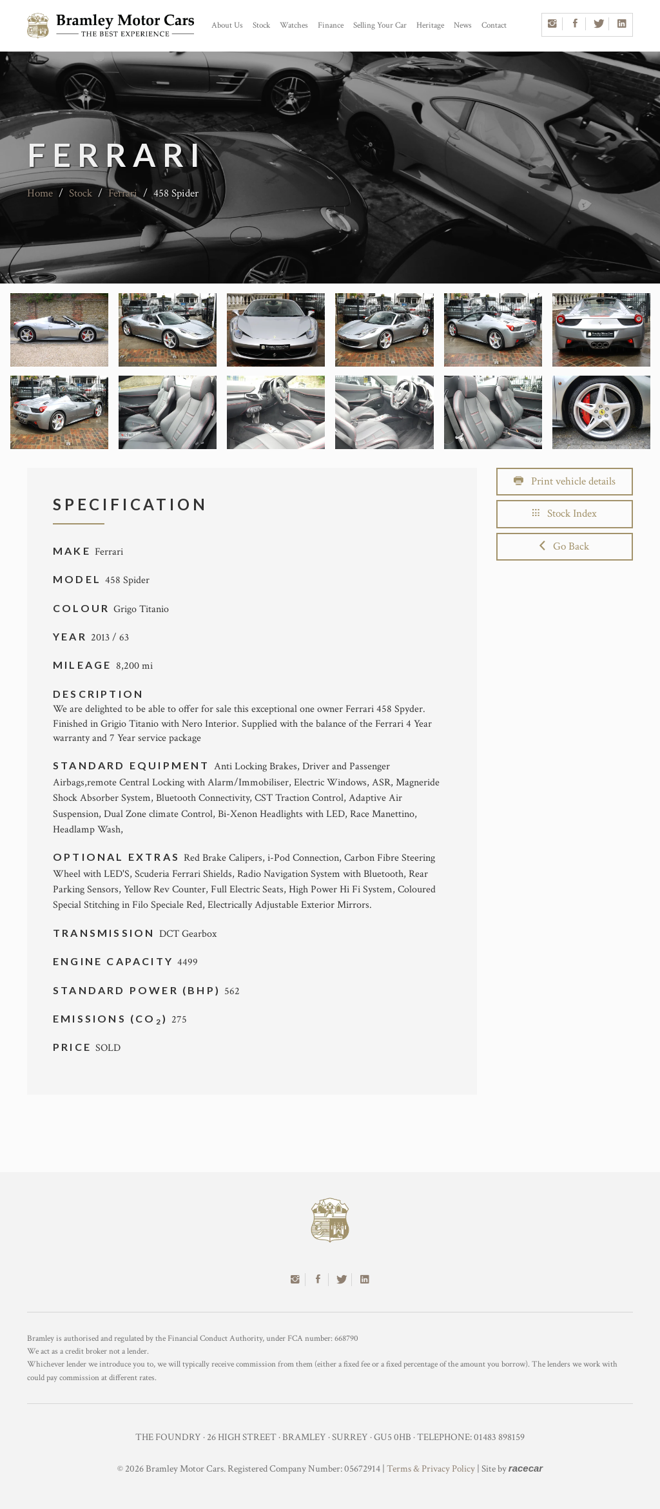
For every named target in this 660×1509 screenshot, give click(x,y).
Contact (494, 25)
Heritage (430, 25)
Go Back (564, 546)
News (463, 25)
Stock (261, 25)
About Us (227, 25)
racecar (526, 1468)
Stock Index (564, 513)
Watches (294, 25)
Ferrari (122, 193)
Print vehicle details (565, 481)
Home (40, 193)
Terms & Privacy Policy (431, 1469)
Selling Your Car (380, 25)
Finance (331, 25)
